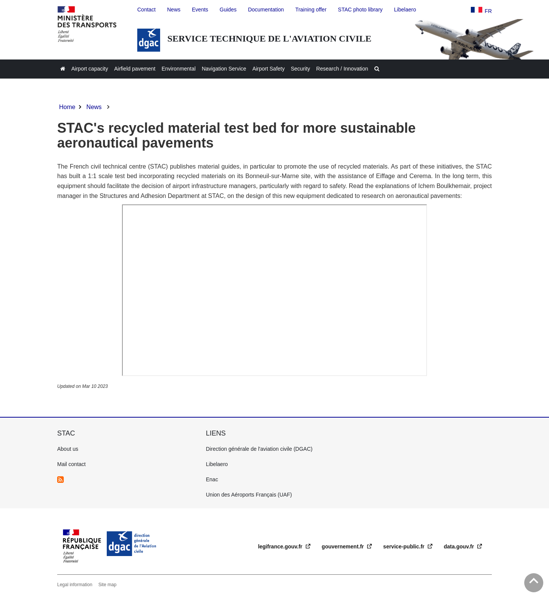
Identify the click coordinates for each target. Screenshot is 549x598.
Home (67, 107)
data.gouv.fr (459, 546)
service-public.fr (404, 546)
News (94, 107)
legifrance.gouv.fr (281, 546)
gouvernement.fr (343, 546)
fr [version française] (488, 11)
